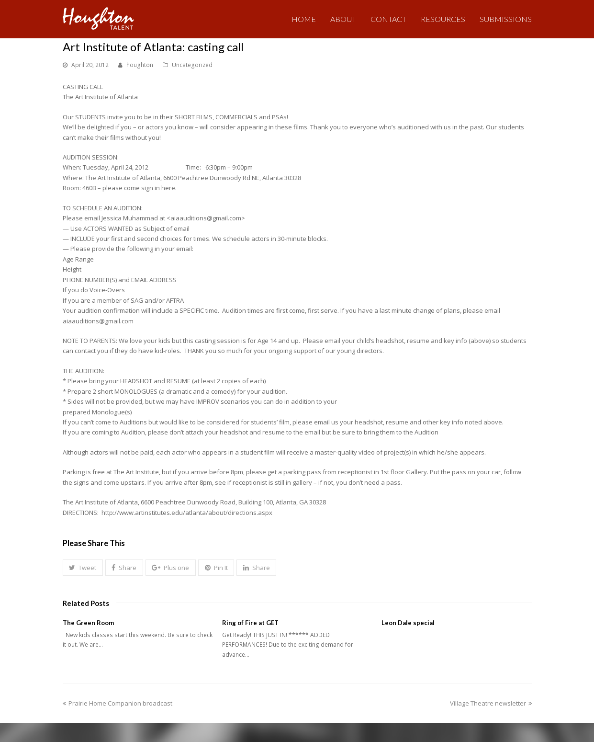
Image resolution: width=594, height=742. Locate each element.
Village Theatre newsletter (491, 703)
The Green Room (88, 623)
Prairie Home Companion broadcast (117, 703)
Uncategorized (192, 65)
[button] (83, 567)
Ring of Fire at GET (250, 623)
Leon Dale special (408, 623)
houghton (139, 65)
